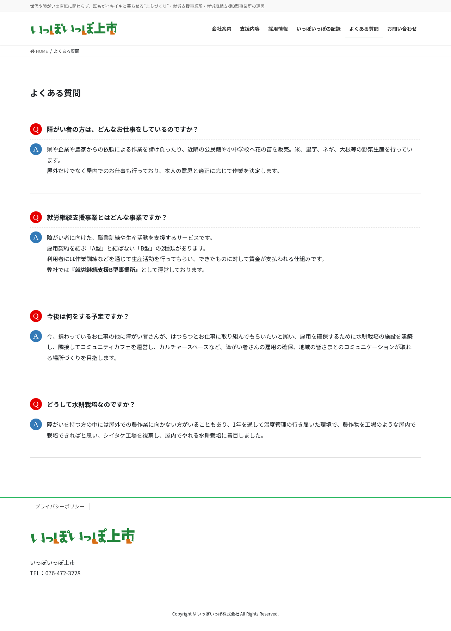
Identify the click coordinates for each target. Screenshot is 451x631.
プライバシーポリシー (60, 506)
